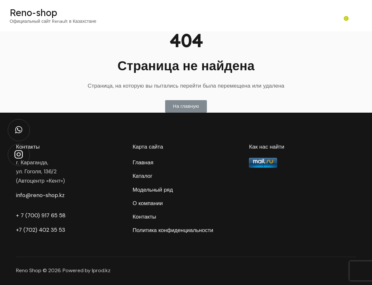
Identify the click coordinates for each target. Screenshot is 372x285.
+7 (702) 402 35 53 (40, 229)
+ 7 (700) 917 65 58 (41, 215)
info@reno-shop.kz (40, 195)
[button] (186, 106)
